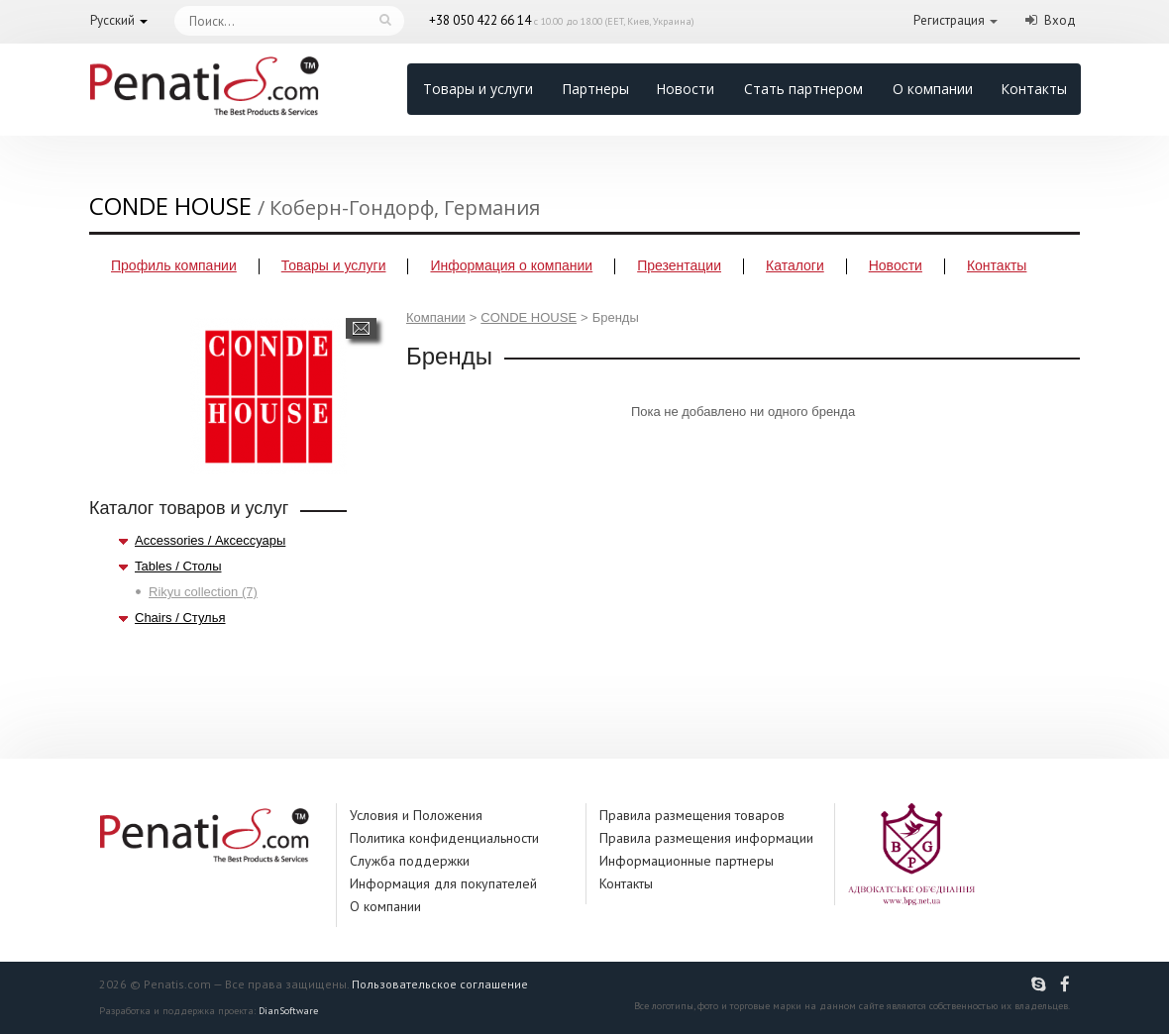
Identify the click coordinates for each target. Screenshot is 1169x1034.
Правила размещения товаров (692, 815)
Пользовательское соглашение (440, 984)
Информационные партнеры (686, 861)
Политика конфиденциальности (444, 838)
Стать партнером (803, 88)
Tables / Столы (178, 566)
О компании (933, 88)
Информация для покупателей (443, 883)
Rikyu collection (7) (203, 591)
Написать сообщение (361, 328)
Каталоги (795, 265)
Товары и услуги (478, 88)
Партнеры (595, 88)
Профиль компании (174, 265)
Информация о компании (511, 265)
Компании (436, 317)
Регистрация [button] (949, 20)
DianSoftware (288, 1010)
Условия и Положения (416, 815)
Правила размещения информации (706, 838)
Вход (1060, 20)
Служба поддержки (410, 861)
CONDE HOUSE (528, 317)
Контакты (1034, 88)
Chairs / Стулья (180, 617)
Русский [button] (112, 20)
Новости (685, 88)
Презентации (679, 265)
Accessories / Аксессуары (210, 540)
